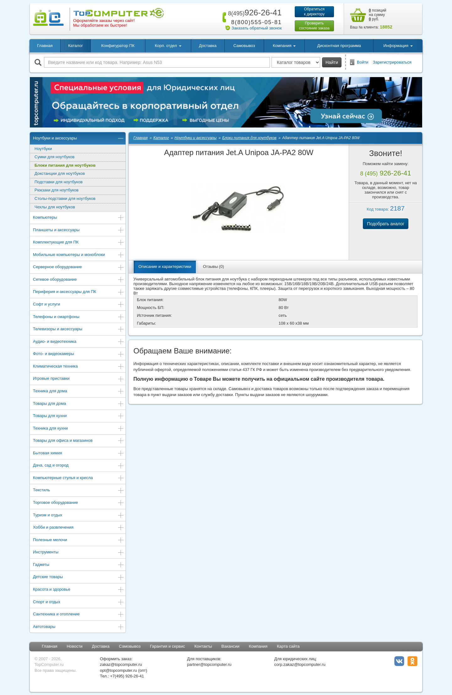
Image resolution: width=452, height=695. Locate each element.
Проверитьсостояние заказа (314, 25)
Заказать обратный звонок (257, 28)
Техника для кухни (78, 429)
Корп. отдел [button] (168, 45)
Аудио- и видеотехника (78, 342)
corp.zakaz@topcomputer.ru (300, 664)
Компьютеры (78, 218)
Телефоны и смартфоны (78, 317)
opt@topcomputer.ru (118, 670)
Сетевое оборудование (78, 280)
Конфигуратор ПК (118, 45)
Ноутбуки (43, 148)
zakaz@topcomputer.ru (121, 664)
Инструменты (78, 553)
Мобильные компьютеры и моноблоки (78, 255)
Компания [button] (284, 45)
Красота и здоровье (78, 590)
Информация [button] (397, 45)
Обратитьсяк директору (314, 11)
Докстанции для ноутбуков (60, 173)
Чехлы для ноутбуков (55, 207)
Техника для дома (78, 392)
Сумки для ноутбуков (54, 156)
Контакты (203, 646)
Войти (362, 62)
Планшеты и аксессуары (78, 230)
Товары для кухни (78, 416)
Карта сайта (288, 646)
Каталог (75, 45)
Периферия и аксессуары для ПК (78, 292)
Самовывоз (244, 45)
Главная (44, 45)
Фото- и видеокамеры (78, 354)
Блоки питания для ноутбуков (65, 165)
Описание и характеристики (164, 266)
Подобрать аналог (385, 223)
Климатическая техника (78, 367)
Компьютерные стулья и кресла (78, 478)
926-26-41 (254, 12)
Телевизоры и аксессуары (78, 329)
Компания (258, 646)
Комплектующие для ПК (78, 243)
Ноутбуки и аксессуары (78, 139)
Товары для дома (78, 404)
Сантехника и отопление (78, 615)
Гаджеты (78, 565)
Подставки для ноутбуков (59, 182)
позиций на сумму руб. (377, 14)
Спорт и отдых (78, 602)
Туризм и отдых (78, 516)
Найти (332, 62)
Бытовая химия (78, 454)
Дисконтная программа (339, 45)
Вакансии (230, 646)
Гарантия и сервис (167, 646)
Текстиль (78, 491)
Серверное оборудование (78, 267)
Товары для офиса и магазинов (78, 441)
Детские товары (78, 577)
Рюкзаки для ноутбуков (56, 190)
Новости (74, 646)
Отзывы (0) (213, 266)
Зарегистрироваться (392, 62)
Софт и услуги (78, 305)
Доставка (208, 45)
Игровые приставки (78, 379)
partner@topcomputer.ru (209, 664)
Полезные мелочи (78, 540)
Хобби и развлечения (78, 528)
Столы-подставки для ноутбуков (65, 198)
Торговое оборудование (78, 503)
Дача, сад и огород (78, 466)
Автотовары (78, 627)
